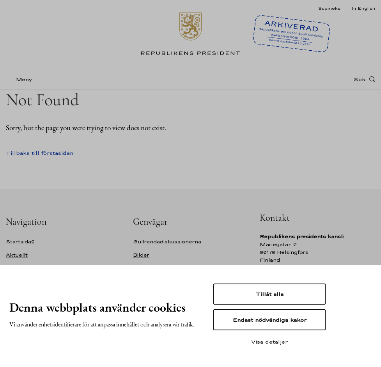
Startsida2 (20, 241)
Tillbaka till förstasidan (39, 152)
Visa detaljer (269, 341)
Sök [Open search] (359, 79)
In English (363, 8)
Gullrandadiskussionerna (167, 241)
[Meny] (21, 79)
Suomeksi (330, 8)
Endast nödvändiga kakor (270, 319)
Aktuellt (17, 255)
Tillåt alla (270, 294)
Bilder (141, 255)
